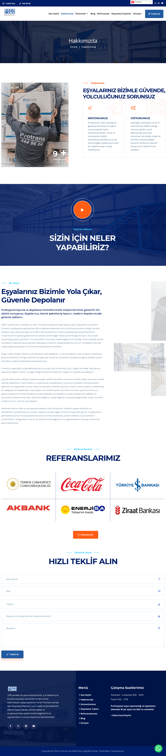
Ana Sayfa (54, 13)
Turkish (136, 2)
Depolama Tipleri (90, 709)
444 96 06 (24, 3)
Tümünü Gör (85, 534)
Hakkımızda (67, 13)
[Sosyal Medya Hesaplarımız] (155, 3)
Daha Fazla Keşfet (121, 715)
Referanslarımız (89, 713)
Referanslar (103, 13)
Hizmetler (80, 13)
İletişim (137, 13)
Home (74, 47)
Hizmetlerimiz (88, 704)
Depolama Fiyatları (121, 13)
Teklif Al (154, 13)
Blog (93, 13)
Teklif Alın (9, 3)
